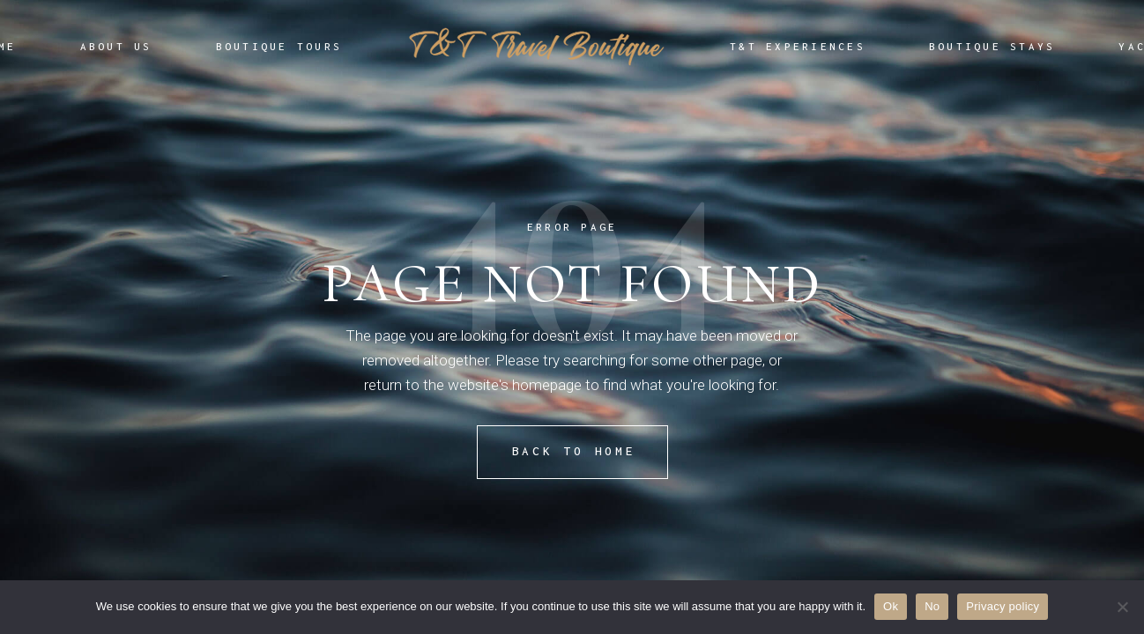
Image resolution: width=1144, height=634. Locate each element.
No (932, 606)
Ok (890, 606)
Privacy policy (1002, 606)
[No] (1122, 607)
